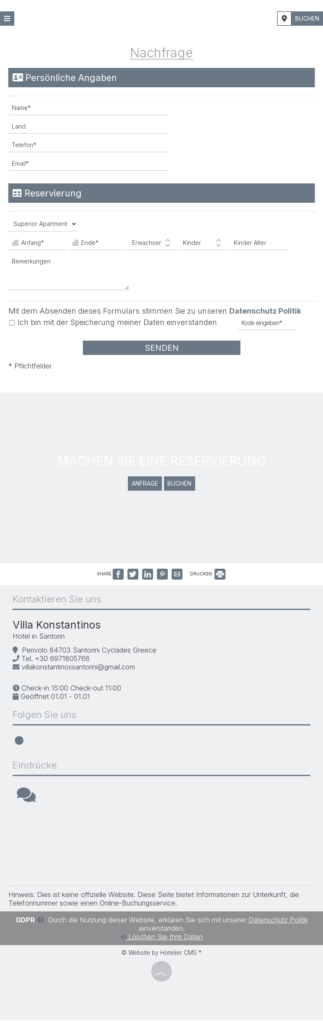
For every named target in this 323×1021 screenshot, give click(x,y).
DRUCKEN (207, 574)
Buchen (307, 18)
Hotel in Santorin (39, 637)
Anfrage (145, 484)
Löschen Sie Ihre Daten (162, 937)
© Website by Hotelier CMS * (161, 953)
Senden (161, 348)
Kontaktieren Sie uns (57, 600)
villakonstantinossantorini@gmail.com (78, 668)
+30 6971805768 (62, 659)
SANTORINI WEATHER (161, 846)
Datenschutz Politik (265, 310)
